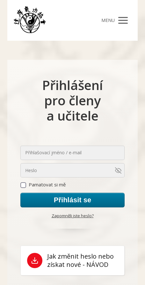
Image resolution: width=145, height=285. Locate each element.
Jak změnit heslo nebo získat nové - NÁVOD (80, 260)
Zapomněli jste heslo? (73, 216)
